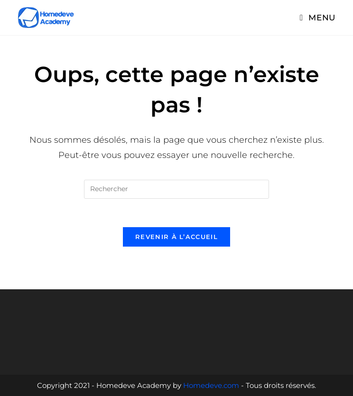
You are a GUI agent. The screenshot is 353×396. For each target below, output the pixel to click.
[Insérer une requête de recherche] (176, 189)
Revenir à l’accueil (176, 236)
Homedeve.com (211, 385)
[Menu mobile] (317, 17)
